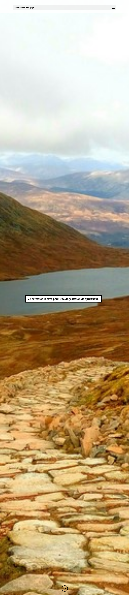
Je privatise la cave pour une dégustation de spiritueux (63, 298)
